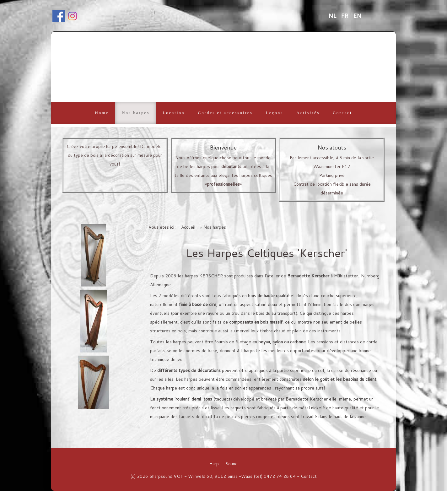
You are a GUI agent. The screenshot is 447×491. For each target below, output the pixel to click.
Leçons (274, 112)
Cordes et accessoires (225, 112)
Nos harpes (135, 112)
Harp (214, 464)
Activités (308, 112)
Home (102, 112)
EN (357, 16)
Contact (342, 112)
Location (174, 112)
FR (345, 16)
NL (333, 16)
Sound (231, 464)
